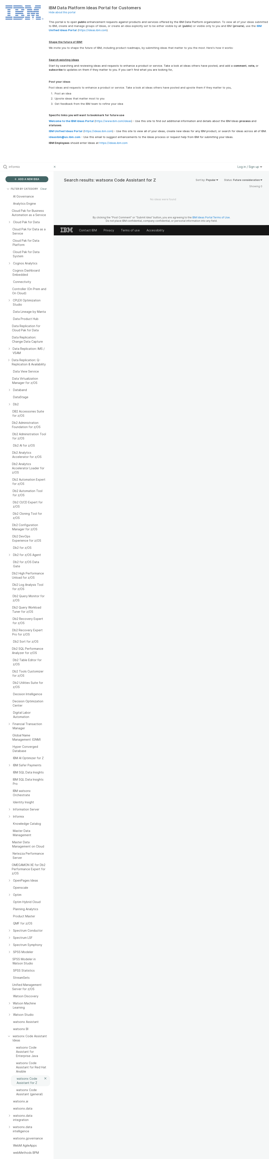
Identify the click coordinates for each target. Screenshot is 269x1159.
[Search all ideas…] (30, 166)
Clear (43, 188)
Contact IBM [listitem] (88, 230)
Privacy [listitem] (109, 230)
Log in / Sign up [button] (249, 166)
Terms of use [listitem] (130, 230)
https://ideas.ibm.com (93, 30)
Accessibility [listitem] (155, 230)
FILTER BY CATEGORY (22, 188)
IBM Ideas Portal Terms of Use (211, 217)
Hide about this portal (62, 12)
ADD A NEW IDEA (27, 179)
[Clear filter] (55, 166)
